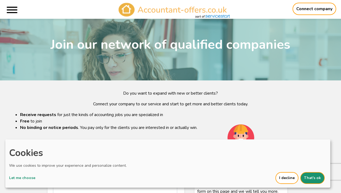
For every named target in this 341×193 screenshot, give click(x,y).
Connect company (314, 9)
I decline (287, 177)
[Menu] (12, 11)
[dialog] (167, 163)
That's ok (312, 177)
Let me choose (22, 177)
